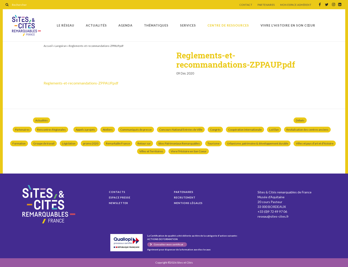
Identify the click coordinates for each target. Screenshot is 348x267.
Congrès (215, 129)
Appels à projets (85, 129)
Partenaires (22, 129)
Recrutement (184, 197)
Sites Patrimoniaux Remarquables (179, 143)
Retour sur (144, 143)
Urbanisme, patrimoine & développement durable (257, 143)
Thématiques (156, 25)
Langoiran (61, 45)
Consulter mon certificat (168, 244)
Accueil (48, 45)
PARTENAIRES (266, 4)
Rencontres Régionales (51, 129)
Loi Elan (274, 129)
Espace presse (119, 197)
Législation (68, 143)
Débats (300, 120)
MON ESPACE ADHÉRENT (296, 4)
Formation (19, 143)
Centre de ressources (228, 25)
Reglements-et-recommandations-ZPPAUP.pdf (26, 25)
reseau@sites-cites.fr (273, 216)
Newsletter (118, 202)
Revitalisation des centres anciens (307, 129)
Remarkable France (118, 143)
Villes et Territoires (151, 151)
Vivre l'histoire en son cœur (288, 25)
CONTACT (245, 4)
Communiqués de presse (136, 129)
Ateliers (108, 129)
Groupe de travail (43, 143)
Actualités (96, 25)
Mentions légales (188, 202)
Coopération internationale (245, 129)
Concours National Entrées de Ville (180, 129)
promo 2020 (90, 143)
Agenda (125, 25)
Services (188, 25)
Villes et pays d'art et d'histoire (314, 143)
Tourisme (213, 143)
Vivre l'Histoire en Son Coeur (189, 151)
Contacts (117, 191)
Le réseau (65, 25)
